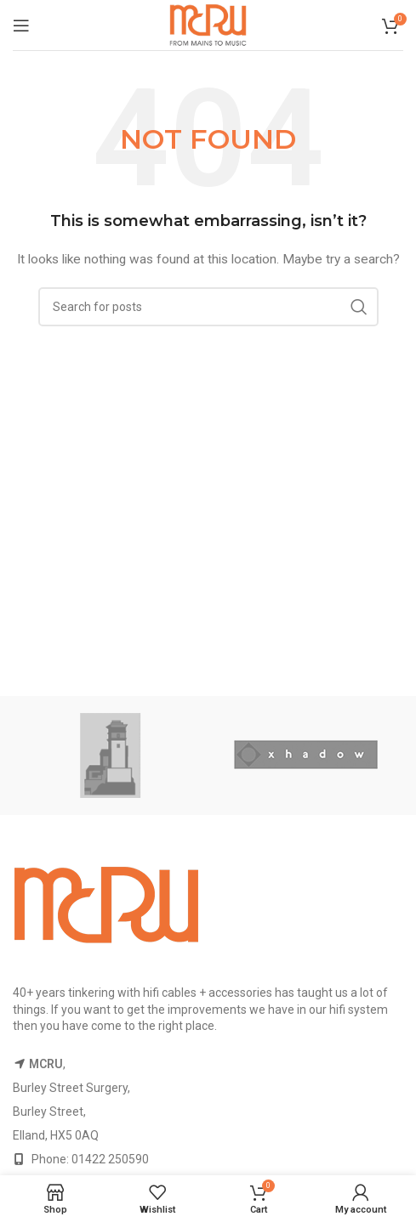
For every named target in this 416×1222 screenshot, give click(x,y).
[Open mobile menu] (21, 25)
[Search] (208, 306)
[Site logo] (208, 24)
